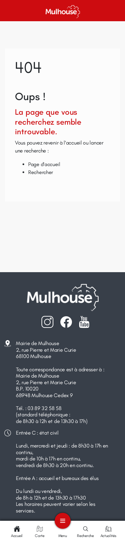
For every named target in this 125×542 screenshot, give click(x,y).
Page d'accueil (44, 164)
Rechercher (40, 172)
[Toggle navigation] (63, 521)
